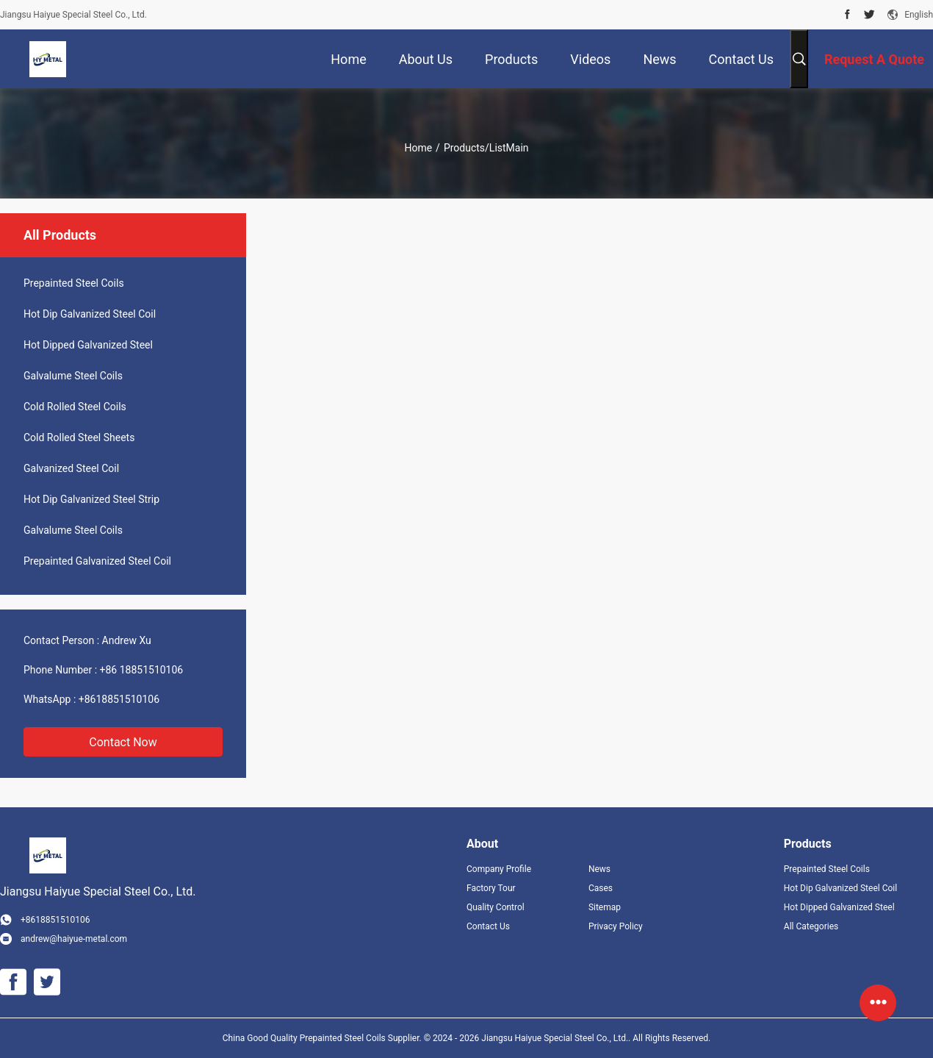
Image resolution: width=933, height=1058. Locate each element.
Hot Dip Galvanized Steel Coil (90, 314)
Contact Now (122, 742)
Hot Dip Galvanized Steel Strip (91, 499)
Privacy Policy (615, 926)
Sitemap (604, 907)
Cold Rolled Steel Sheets (79, 437)
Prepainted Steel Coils (74, 283)
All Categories (811, 926)
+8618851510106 (119, 699)
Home (418, 148)
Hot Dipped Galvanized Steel (88, 345)
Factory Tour (491, 888)
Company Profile (498, 869)
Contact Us (488, 926)
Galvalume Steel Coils (73, 376)
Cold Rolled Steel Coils (75, 406)
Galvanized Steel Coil (71, 468)
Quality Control (495, 907)
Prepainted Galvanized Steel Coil (97, 561)
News (599, 869)
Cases (600, 888)
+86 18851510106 (142, 670)
